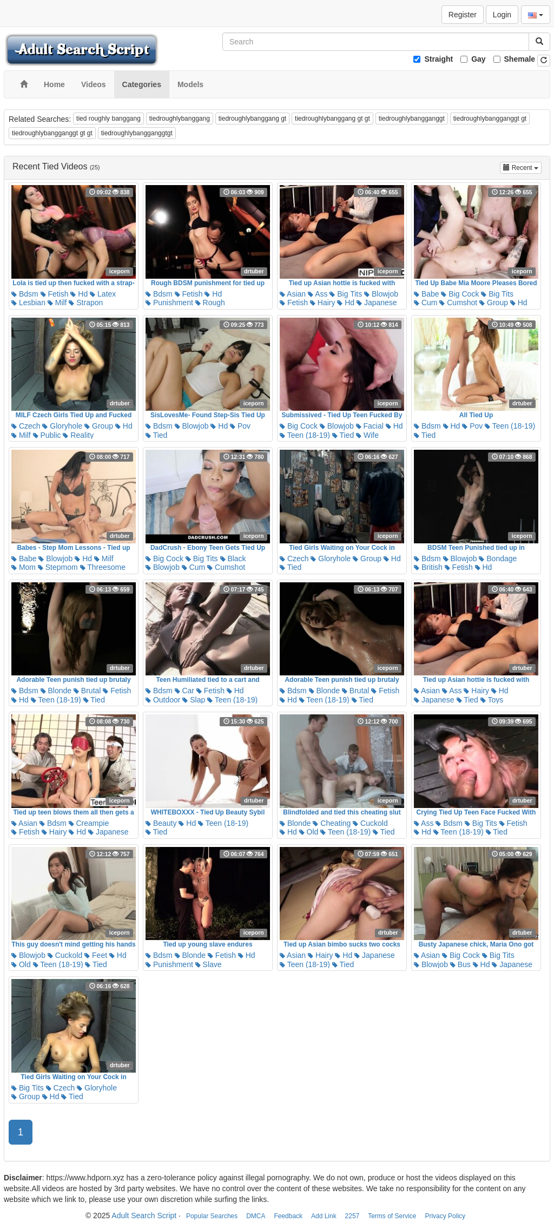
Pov (240, 426)
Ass (317, 294)
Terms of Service (392, 1216)
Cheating (332, 823)
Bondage (498, 558)
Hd (79, 294)
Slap (193, 699)
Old (309, 831)
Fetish (55, 294)
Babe (426, 294)
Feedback (288, 1216)
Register (463, 14)
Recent (522, 167)
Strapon (86, 302)
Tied (156, 435)
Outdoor (163, 699)
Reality (78, 435)
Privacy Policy (445, 1216)
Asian (293, 294)
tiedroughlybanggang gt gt (332, 118)
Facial (370, 426)
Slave (208, 964)
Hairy (322, 302)
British (428, 567)
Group (493, 302)
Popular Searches (212, 1216)
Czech (26, 426)
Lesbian (28, 302)
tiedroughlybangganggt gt (489, 118)
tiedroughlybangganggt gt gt (52, 133)
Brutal (87, 690)
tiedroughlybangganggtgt (137, 133)
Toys (491, 699)
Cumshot (458, 302)
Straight (438, 59)
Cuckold (370, 823)
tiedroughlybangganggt (412, 118)
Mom (23, 567)
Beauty (161, 823)
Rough (210, 302)
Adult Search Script (143, 1215)
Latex (103, 294)
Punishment (169, 302)
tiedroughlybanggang (179, 118)
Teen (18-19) (305, 435)
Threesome (103, 567)
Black (233, 558)
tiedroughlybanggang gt (252, 118)
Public (47, 435)
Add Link (324, 1216)
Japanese (377, 302)
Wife (367, 435)
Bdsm (24, 294)
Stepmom (58, 567)
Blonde (56, 690)
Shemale (520, 59)
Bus (460, 964)
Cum (425, 302)
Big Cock (460, 294)
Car (184, 690)
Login (502, 14)
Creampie (89, 823)
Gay (478, 59)
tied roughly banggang (108, 118)
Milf (57, 302)
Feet (95, 955)
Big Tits (345, 294)
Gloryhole (62, 426)
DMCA (255, 1216)
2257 (352, 1216)
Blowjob (381, 294)
